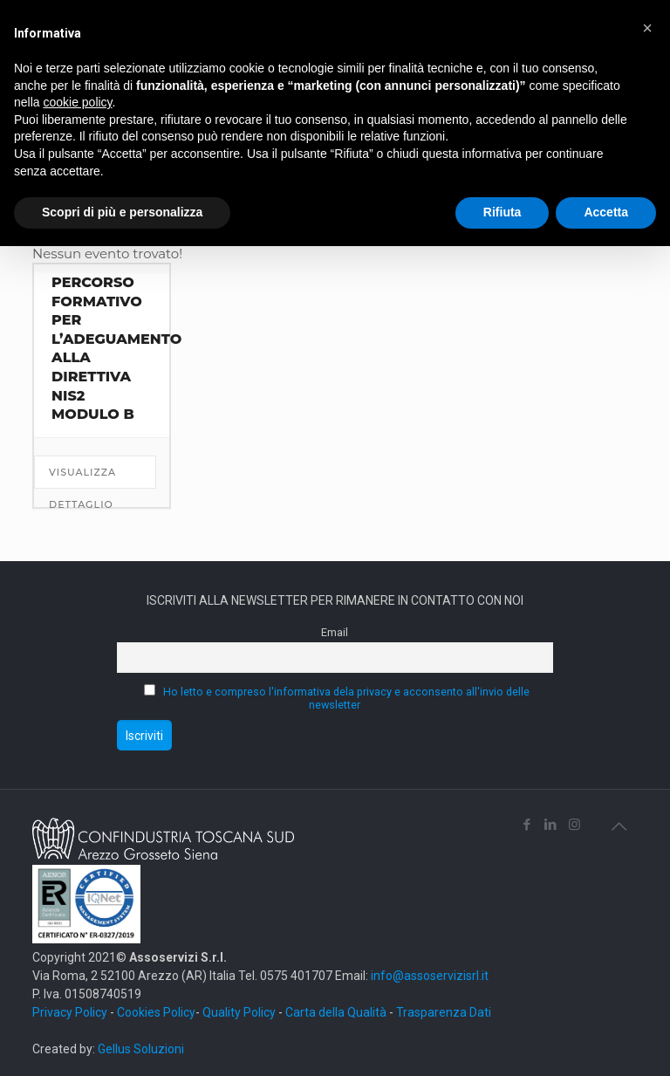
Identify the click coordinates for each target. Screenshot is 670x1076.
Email (334, 632)
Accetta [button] (606, 212)
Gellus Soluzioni (141, 1049)
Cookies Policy (156, 1012)
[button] (647, 28)
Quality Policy (239, 1012)
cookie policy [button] (77, 102)
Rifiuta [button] (502, 212)
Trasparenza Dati (443, 1012)
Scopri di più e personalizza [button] (122, 212)
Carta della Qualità (337, 1012)
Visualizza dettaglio (82, 477)
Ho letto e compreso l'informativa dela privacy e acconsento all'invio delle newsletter (346, 698)
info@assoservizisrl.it (428, 976)
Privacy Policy (69, 1012)
